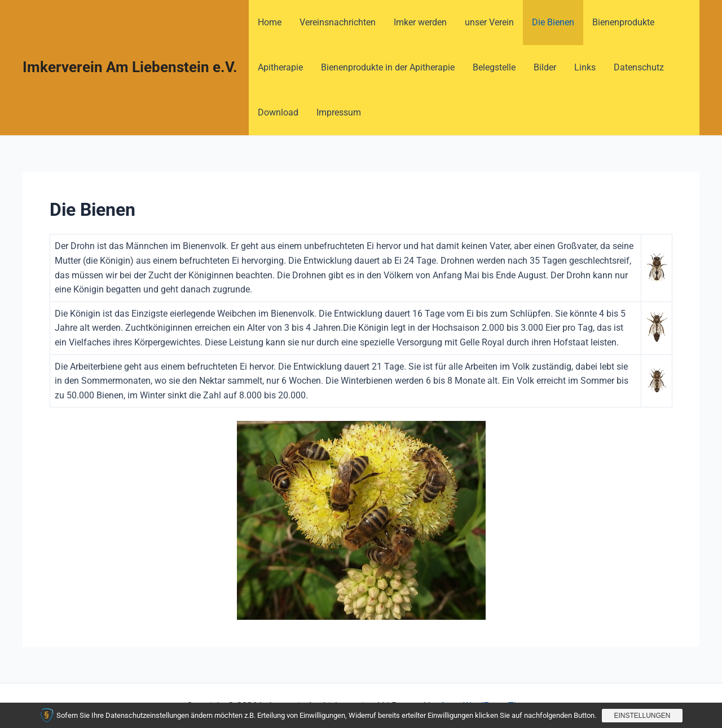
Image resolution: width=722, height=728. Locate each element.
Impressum (338, 112)
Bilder (545, 67)
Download (278, 112)
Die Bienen (553, 22)
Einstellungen (642, 716)
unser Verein (489, 22)
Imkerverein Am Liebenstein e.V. (130, 67)
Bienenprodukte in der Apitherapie (388, 67)
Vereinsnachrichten (338, 22)
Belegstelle (494, 67)
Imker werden (420, 22)
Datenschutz (639, 67)
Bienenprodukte (623, 22)
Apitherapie (280, 67)
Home (269, 22)
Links (585, 67)
